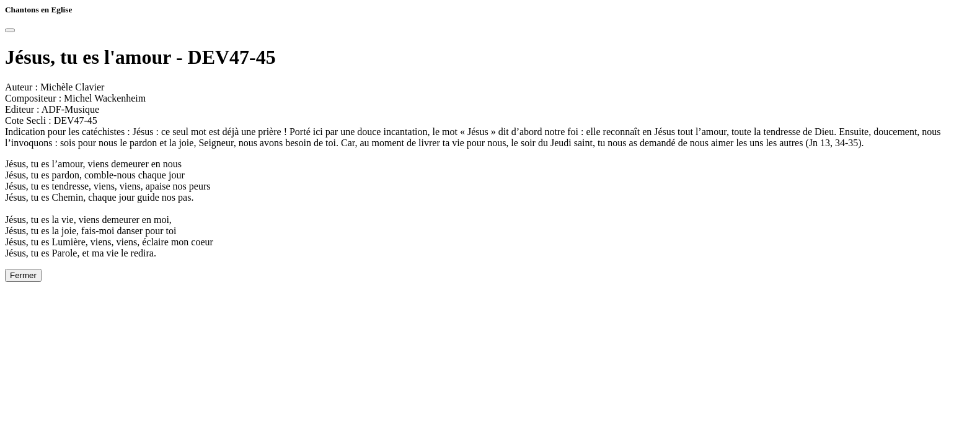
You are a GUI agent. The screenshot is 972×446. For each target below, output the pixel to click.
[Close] (10, 30)
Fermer (23, 275)
